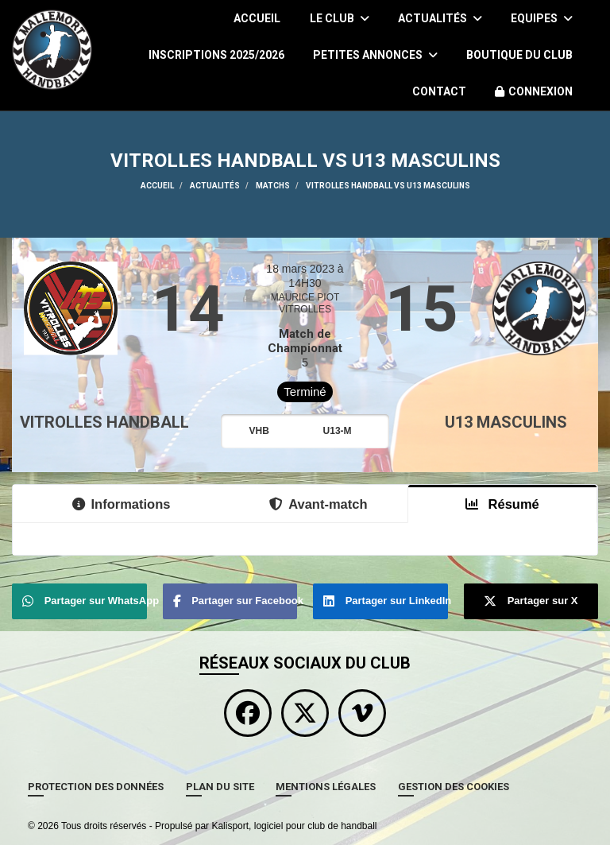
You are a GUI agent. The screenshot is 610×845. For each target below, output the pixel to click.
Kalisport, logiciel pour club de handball (293, 825)
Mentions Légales (326, 787)
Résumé (502, 504)
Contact (439, 91)
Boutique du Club (519, 54)
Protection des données (96, 787)
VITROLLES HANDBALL (104, 422)
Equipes (542, 18)
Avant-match (318, 504)
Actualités (440, 18)
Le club (339, 18)
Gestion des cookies (453, 787)
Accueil (257, 18)
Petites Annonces (375, 54)
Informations (121, 504)
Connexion (534, 91)
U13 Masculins (506, 422)
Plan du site (220, 787)
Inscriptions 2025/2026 (216, 54)
